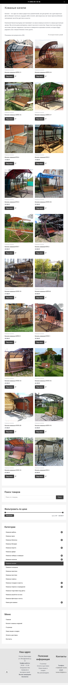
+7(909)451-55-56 (61, 670)
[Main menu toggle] (64, 2)
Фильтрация (9, 517)
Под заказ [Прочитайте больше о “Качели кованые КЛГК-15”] (9, 119)
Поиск (60, 499)
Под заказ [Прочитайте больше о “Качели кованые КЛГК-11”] (9, 76)
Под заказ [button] (9, 164)
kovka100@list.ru (61, 674)
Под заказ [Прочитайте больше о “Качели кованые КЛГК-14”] (40, 76)
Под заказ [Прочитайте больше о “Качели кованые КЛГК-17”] (40, 119)
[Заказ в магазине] (55, 34)
